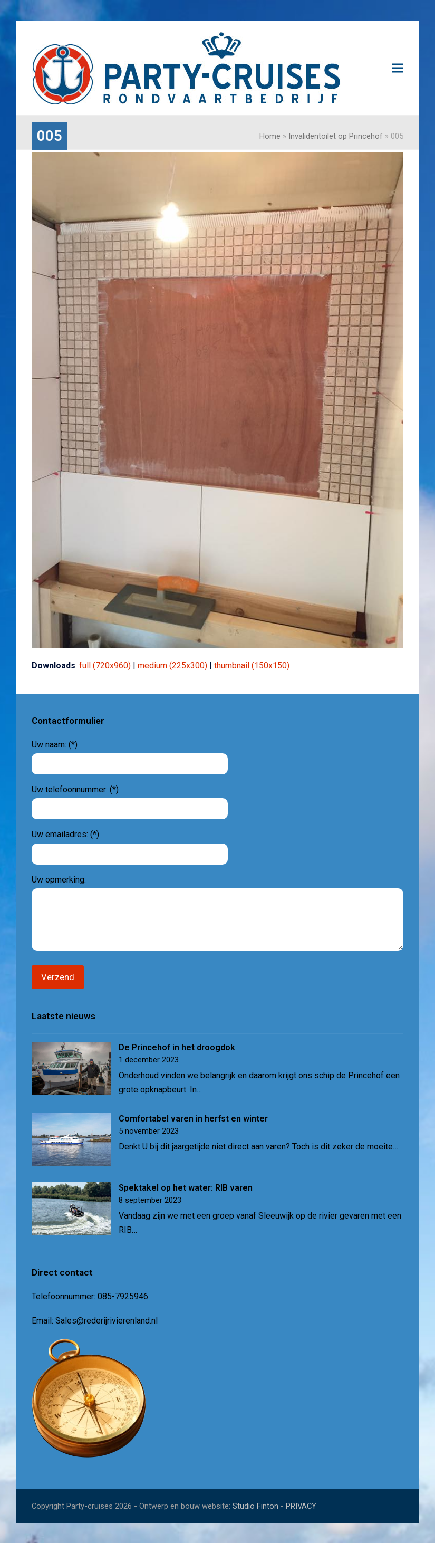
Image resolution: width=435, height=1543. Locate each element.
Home (270, 136)
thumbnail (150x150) (251, 665)
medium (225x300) (172, 665)
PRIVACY (301, 1505)
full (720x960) (105, 665)
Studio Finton (255, 1505)
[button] (397, 68)
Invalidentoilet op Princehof (335, 136)
